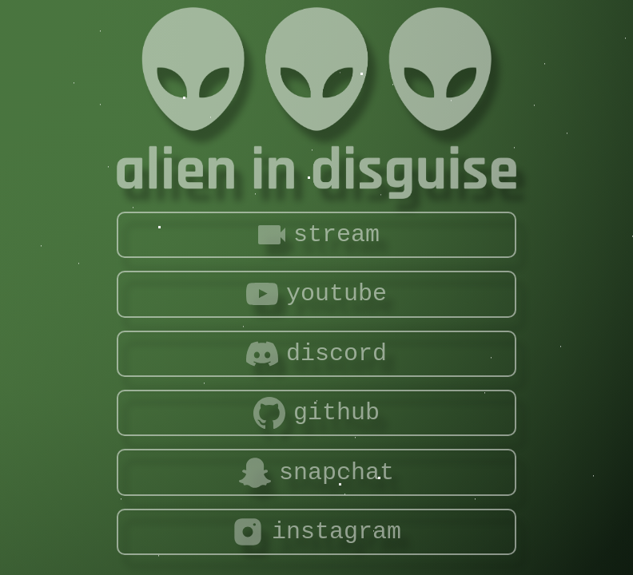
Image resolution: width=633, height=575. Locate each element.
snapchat (316, 473)
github (316, 413)
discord (316, 354)
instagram (316, 532)
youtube (316, 294)
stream (316, 235)
